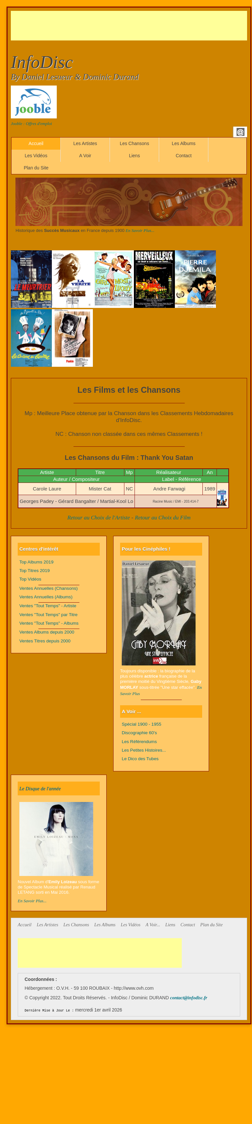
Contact (184, 155)
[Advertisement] (130, 25)
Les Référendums (139, 741)
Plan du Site (36, 167)
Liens (134, 155)
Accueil (36, 143)
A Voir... (153, 924)
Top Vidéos (30, 579)
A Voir (85, 155)
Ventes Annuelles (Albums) (46, 596)
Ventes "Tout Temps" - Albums (48, 623)
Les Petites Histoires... (144, 750)
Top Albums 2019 (36, 562)
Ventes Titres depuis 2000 (45, 640)
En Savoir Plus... (140, 230)
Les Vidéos (36, 155)
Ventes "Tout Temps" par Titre (48, 614)
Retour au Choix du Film (163, 517)
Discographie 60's (139, 732)
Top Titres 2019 (34, 570)
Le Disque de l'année (40, 788)
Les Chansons (134, 143)
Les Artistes (85, 143)
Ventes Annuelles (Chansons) (48, 588)
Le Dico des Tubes (140, 758)
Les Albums (183, 143)
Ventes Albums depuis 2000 (46, 632)
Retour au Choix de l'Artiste (98, 517)
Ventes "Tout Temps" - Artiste (47, 605)
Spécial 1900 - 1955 (141, 724)
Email (240, 132)
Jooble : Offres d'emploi (31, 123)
